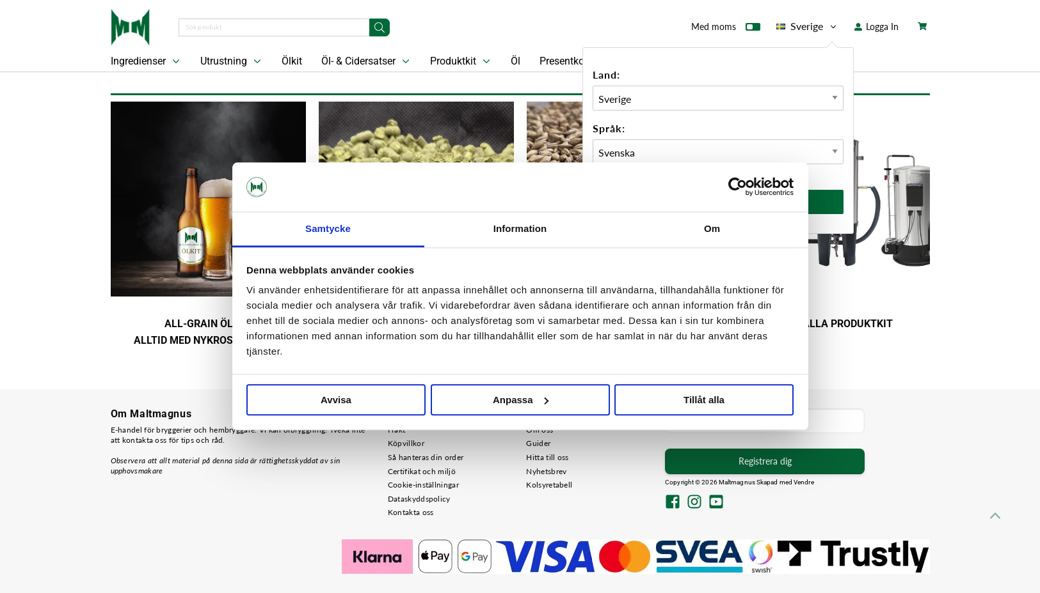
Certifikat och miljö (422, 471)
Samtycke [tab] (328, 228)
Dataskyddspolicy (419, 499)
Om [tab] (712, 228)
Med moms (725, 29)
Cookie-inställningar (423, 484)
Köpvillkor (406, 443)
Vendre (804, 482)
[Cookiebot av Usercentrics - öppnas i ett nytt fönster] (738, 187)
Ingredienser (146, 61)
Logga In (876, 26)
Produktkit (461, 61)
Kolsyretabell (549, 484)
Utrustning (232, 61)
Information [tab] (520, 228)
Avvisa (336, 399)
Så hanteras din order (425, 457)
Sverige (807, 26)
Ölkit (292, 61)
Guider (538, 443)
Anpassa (520, 399)
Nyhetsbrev (546, 471)
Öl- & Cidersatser (366, 61)
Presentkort (565, 61)
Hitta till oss (547, 457)
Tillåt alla (704, 399)
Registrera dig (765, 461)
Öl (515, 61)
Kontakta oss (411, 512)
